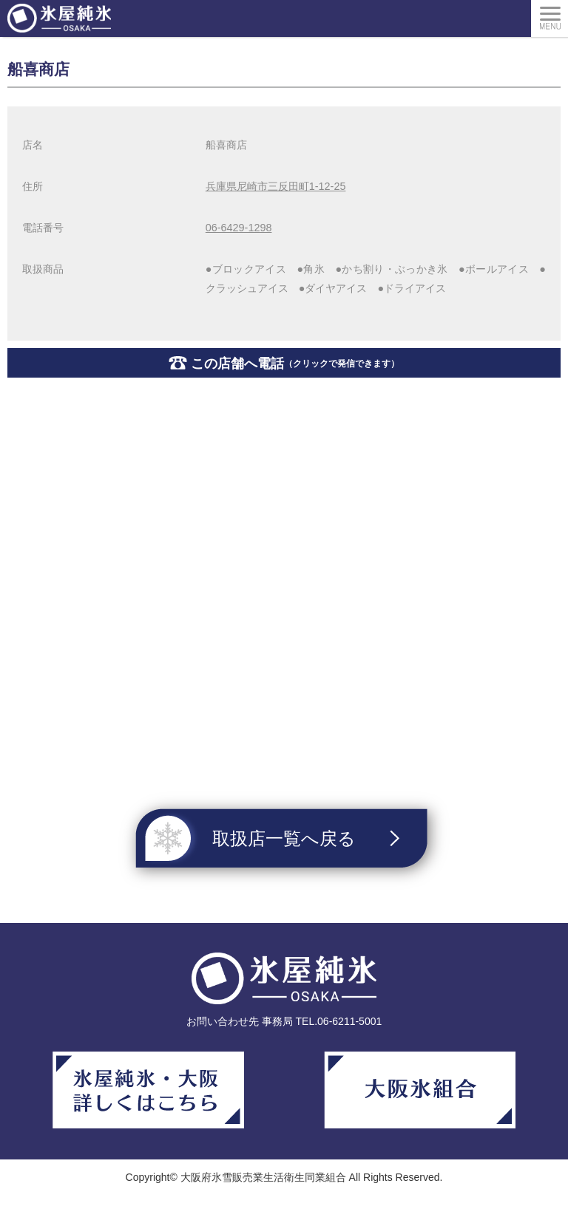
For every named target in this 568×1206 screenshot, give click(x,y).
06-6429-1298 (239, 228)
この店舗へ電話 (295, 363)
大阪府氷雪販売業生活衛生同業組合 (263, 1177)
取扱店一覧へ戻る (284, 838)
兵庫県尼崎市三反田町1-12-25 (276, 186)
